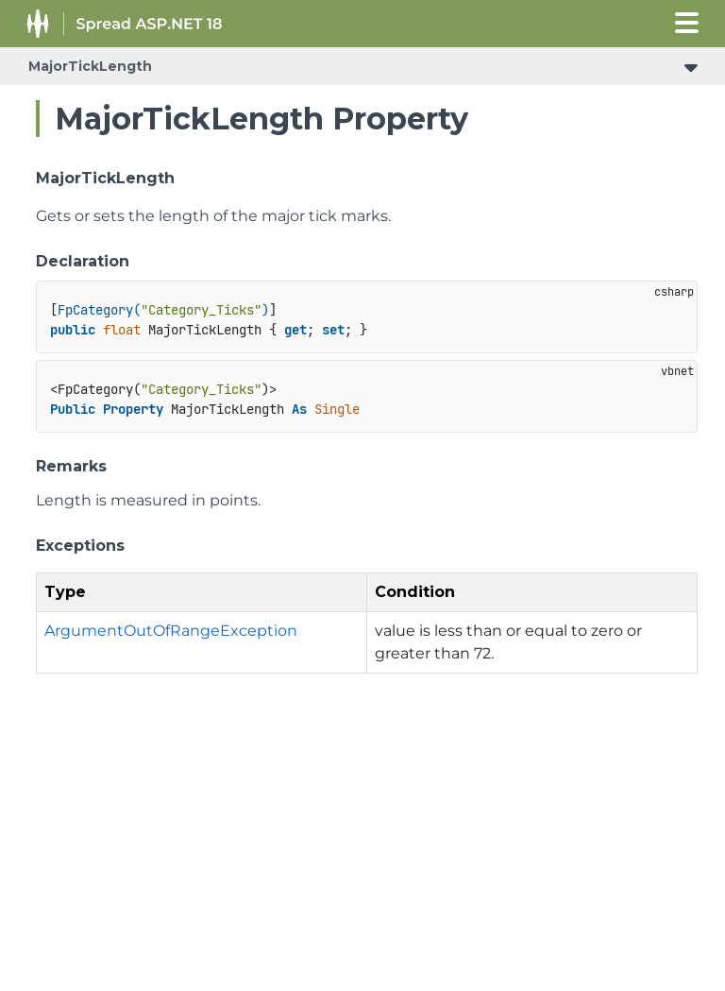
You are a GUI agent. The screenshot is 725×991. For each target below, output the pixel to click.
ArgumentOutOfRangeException (170, 631)
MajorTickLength (90, 66)
